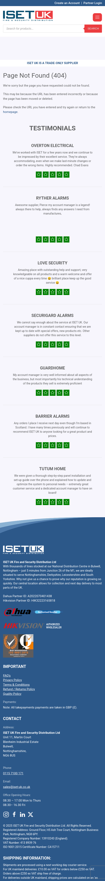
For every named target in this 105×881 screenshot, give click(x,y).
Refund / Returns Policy (19, 665)
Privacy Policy (12, 656)
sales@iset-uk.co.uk (16, 762)
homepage (10, 87)
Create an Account (67, 3)
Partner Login (92, 3)
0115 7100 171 (13, 749)
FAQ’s (7, 651)
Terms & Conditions (16, 660)
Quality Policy (12, 669)
